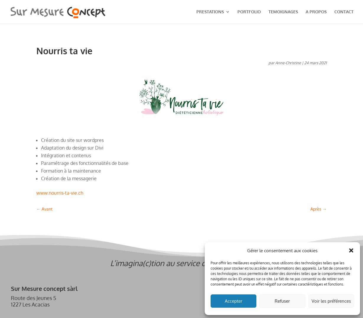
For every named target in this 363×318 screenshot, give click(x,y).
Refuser (282, 301)
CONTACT (344, 12)
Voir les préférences (331, 301)
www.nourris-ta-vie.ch (59, 193)
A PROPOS (316, 12)
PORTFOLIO (249, 12)
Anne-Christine (288, 62)
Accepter (233, 301)
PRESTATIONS (210, 12)
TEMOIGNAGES (283, 12)
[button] (351, 250)
